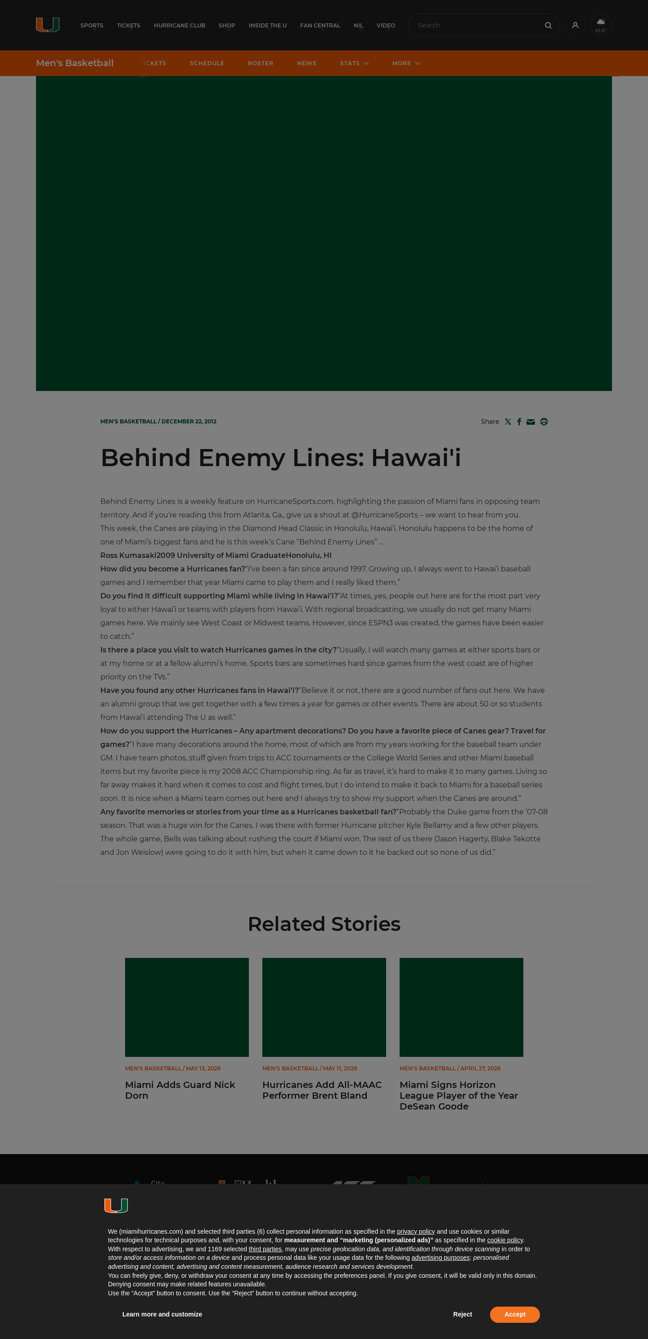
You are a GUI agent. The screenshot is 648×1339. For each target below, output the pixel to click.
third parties (265, 1249)
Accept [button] (515, 1314)
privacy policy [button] (416, 1231)
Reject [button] (462, 1314)
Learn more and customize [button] (162, 1314)
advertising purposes (441, 1257)
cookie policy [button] (505, 1240)
